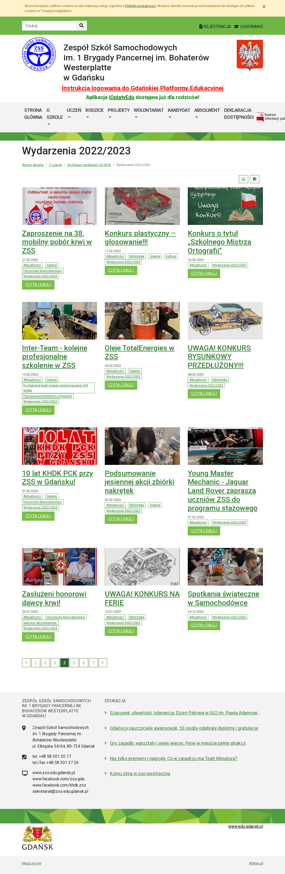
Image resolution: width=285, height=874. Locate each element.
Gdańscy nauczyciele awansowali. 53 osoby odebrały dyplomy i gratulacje (184, 728)
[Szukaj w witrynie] (81, 26)
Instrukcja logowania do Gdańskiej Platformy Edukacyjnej (143, 88)
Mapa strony (31, 863)
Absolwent (207, 110)
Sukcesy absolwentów (40, 623)
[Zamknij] (264, 6)
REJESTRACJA (215, 26)
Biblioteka (136, 256)
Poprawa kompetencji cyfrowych (47, 396)
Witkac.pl (256, 863)
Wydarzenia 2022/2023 (40, 276)
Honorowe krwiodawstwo (42, 271)
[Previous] (26, 662)
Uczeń (74, 110)
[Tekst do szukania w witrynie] (49, 26)
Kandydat (179, 110)
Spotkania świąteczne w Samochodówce (223, 598)
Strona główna (33, 113)
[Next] (103, 662)
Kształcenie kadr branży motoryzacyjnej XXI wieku (55, 387)
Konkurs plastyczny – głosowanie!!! (140, 237)
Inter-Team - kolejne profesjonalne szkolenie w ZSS (54, 357)
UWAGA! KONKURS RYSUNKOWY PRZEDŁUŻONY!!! (219, 357)
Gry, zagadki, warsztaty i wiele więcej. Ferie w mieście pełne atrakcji (178, 743)
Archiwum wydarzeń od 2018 (89, 165)
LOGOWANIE (248, 26)
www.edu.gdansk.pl (245, 826)
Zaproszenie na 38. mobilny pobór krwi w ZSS (57, 242)
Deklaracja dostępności (239, 113)
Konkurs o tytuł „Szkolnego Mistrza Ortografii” (219, 242)
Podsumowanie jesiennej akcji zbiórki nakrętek (139, 482)
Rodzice (94, 110)
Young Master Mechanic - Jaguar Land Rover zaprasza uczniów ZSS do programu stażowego (223, 490)
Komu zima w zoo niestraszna (140, 773)
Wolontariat (149, 110)
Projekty (119, 110)
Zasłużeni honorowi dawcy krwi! (54, 598)
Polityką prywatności (140, 6)
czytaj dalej (39, 284)
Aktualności (32, 265)
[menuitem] (54, 117)
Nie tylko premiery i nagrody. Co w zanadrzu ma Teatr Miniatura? (173, 758)
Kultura (171, 256)
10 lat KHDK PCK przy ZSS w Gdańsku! (57, 477)
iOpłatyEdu (121, 97)
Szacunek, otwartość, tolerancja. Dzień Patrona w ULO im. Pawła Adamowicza (186, 712)
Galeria (51, 265)
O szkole (54, 113)
